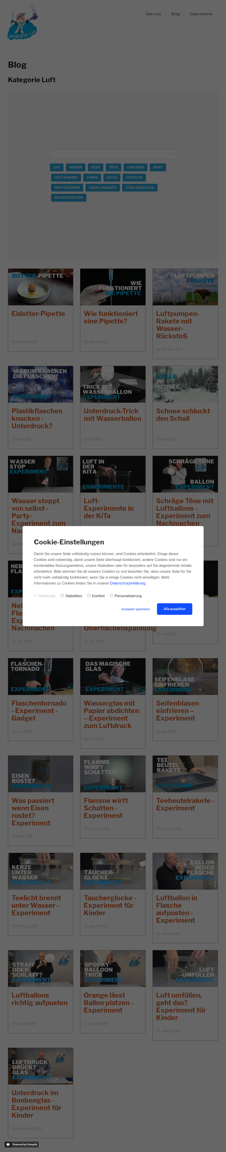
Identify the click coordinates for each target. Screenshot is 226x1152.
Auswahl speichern (136, 609)
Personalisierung (126, 596)
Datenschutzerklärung (127, 583)
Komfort (96, 596)
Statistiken (71, 596)
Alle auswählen (175, 609)
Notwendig (45, 596)
